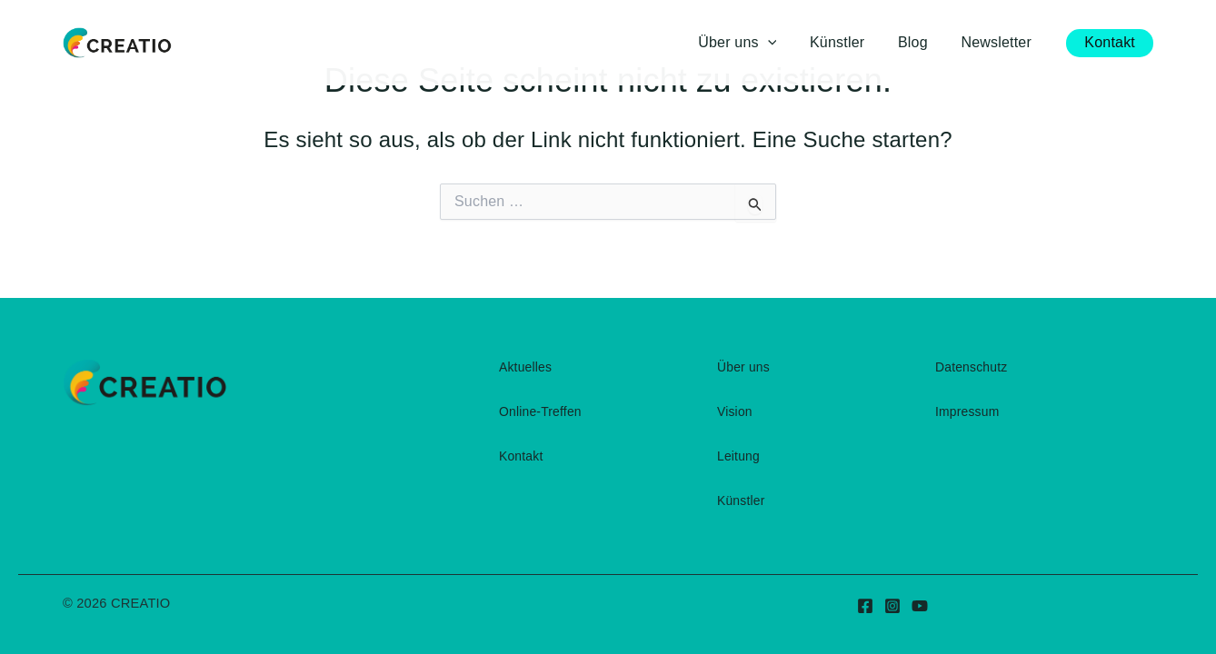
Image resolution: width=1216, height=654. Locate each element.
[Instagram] (892, 606)
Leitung (738, 456)
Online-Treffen (541, 411)
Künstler (848, 42)
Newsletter (998, 42)
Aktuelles (526, 367)
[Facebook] (865, 606)
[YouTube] (920, 606)
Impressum (967, 411)
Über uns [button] (752, 42)
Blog (919, 42)
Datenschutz (971, 367)
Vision (735, 411)
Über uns (743, 367)
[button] (782, 42)
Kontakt (521, 456)
